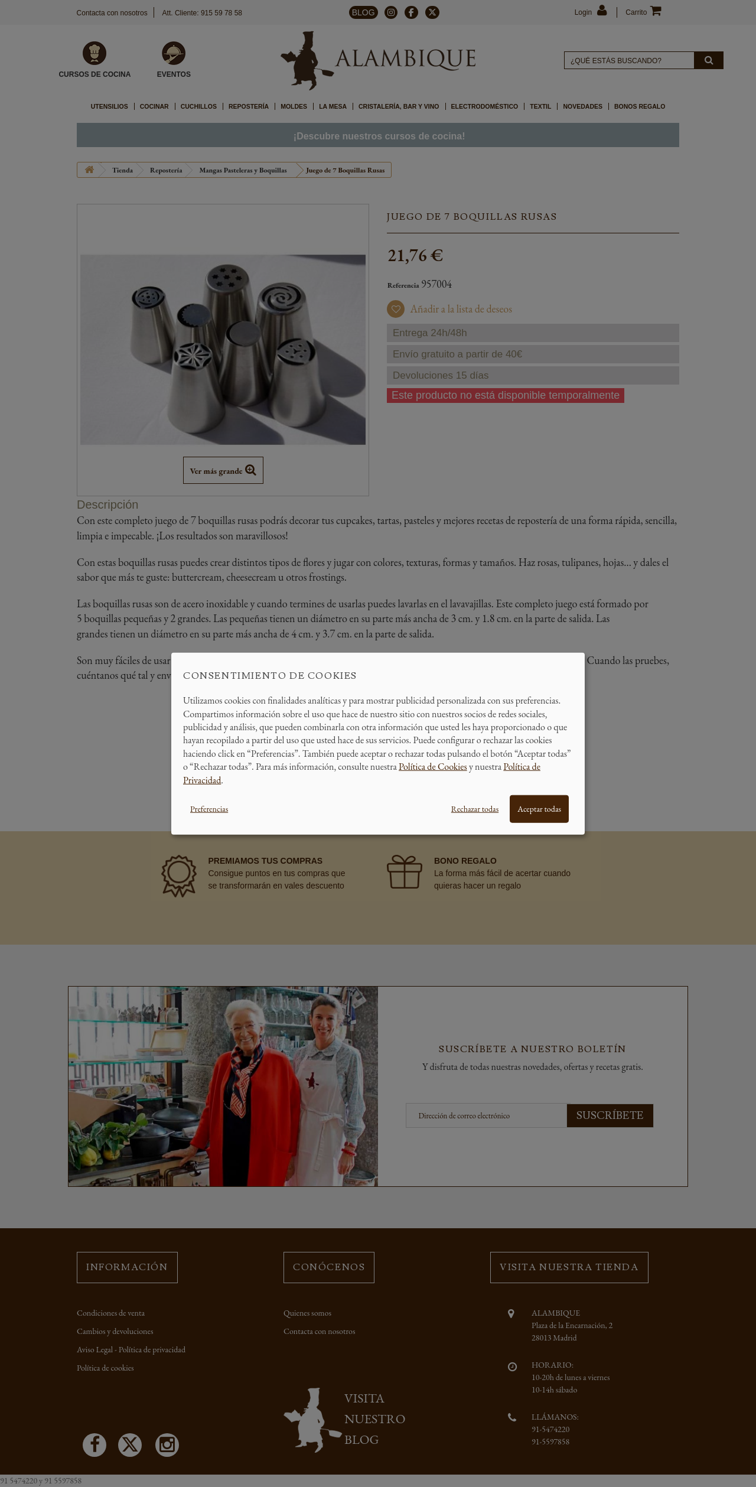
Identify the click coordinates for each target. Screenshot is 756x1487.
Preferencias (209, 808)
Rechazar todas (474, 808)
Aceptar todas (539, 808)
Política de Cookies (433, 766)
